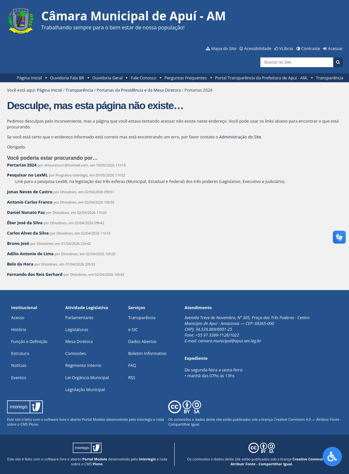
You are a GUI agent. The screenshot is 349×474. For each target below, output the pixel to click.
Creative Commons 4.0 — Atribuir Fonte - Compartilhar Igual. (283, 461)
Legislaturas (76, 329)
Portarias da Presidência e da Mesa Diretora (139, 90)
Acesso (17, 317)
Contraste (310, 48)
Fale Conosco (143, 78)
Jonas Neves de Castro (30, 192)
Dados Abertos (142, 341)
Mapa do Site (223, 48)
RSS (131, 377)
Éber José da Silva (25, 223)
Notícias (18, 365)
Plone (33, 424)
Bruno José (18, 243)
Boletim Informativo (147, 353)
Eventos (18, 377)
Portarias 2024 (21, 165)
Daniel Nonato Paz (26, 212)
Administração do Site (240, 137)
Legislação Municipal (85, 389)
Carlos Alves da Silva (28, 233)
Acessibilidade (257, 48)
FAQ (132, 365)
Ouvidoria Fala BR (67, 78)
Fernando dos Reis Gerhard (35, 274)
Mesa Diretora (79, 341)
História (18, 329)
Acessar (335, 48)
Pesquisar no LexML (27, 175)
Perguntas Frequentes (185, 78)
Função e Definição (29, 341)
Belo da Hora (20, 264)
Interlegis (144, 419)
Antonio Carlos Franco (30, 202)
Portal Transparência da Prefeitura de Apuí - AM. (261, 78)
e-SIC (133, 329)
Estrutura (20, 353)
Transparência (329, 78)
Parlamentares (79, 317)
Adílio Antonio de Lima (30, 254)
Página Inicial (29, 78)
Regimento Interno (83, 365)
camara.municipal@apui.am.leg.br (229, 341)
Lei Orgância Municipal (87, 377)
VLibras (286, 48)
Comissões (75, 353)
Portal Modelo (93, 419)
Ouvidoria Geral (107, 78)
